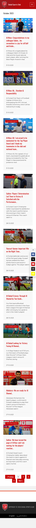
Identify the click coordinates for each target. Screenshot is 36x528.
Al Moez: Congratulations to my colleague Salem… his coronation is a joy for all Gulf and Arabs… (17, 41)
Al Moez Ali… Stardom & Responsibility (15, 92)
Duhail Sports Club (14, 4)
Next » (21, 480)
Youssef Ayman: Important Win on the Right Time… (17, 250)
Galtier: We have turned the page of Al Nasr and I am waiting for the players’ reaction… (16, 444)
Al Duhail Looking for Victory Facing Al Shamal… (16, 344)
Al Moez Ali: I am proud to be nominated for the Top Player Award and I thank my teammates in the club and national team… (17, 143)
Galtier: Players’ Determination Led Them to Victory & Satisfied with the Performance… (17, 197)
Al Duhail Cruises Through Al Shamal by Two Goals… (16, 297)
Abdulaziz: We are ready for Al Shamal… (17, 392)
